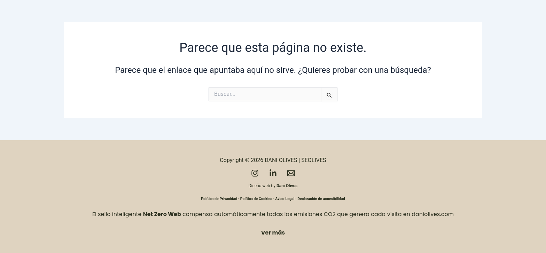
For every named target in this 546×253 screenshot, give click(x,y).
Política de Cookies (256, 199)
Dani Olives (286, 185)
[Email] (291, 173)
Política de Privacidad (219, 199)
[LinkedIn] (273, 173)
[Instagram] (255, 173)
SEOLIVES (313, 160)
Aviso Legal (284, 199)
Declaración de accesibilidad (321, 199)
